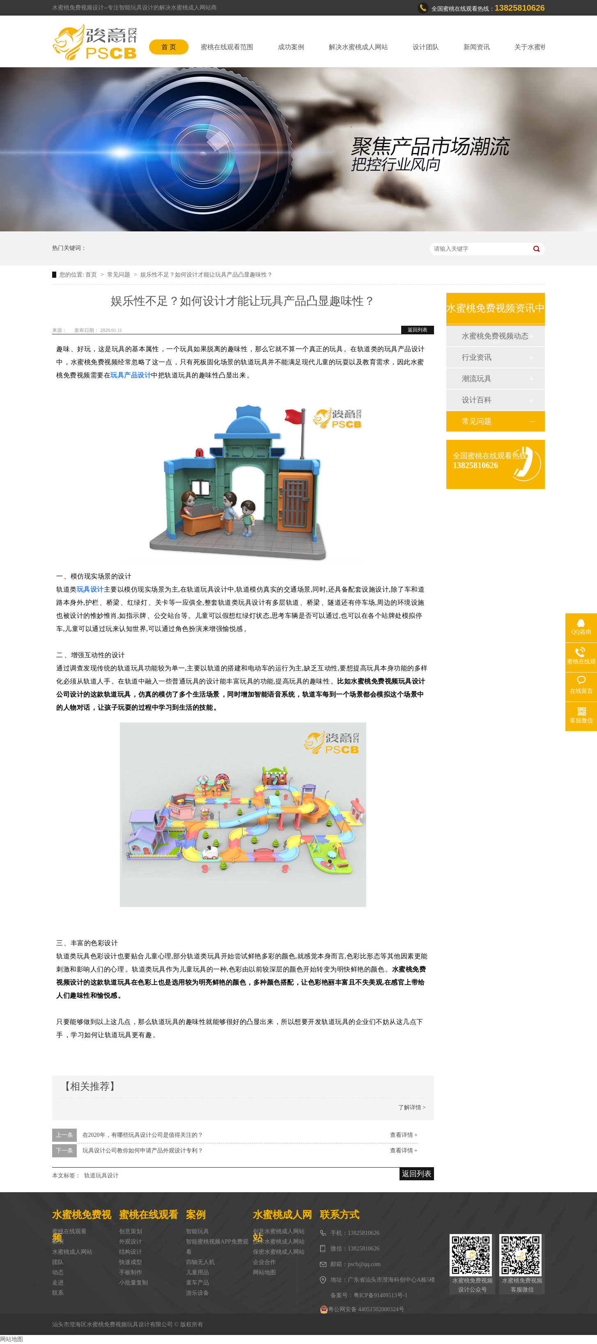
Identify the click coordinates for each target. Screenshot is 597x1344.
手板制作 (130, 1272)
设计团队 (426, 46)
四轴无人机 (200, 1262)
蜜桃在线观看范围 (227, 46)
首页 (92, 275)
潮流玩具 (476, 379)
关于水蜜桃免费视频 (544, 46)
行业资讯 (476, 357)
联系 (58, 1293)
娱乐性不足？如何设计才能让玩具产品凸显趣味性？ (206, 275)
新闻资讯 (477, 46)
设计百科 (476, 400)
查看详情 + (404, 1135)
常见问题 (119, 275)
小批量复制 (133, 1283)
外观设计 (130, 1242)
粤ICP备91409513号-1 (380, 1295)
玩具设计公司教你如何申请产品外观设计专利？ (143, 1150)
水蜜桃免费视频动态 (495, 336)
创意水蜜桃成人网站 (279, 1231)
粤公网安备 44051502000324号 (362, 1309)
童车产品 (197, 1283)
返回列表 (417, 330)
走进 (58, 1283)
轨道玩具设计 (101, 1176)
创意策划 (130, 1231)
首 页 (168, 46)
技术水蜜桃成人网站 (279, 1242)
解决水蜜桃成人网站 (358, 46)
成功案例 (291, 46)
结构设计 (130, 1252)
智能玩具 (197, 1231)
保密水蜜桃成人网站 (279, 1252)
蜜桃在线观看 (69, 1231)
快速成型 (130, 1262)
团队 (58, 1262)
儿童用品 (197, 1272)
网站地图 (264, 1272)
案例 (58, 1242)
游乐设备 (197, 1293)
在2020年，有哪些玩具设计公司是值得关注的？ (143, 1135)
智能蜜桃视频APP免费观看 (217, 1247)
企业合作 (264, 1262)
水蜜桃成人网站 (72, 1252)
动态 (58, 1272)
